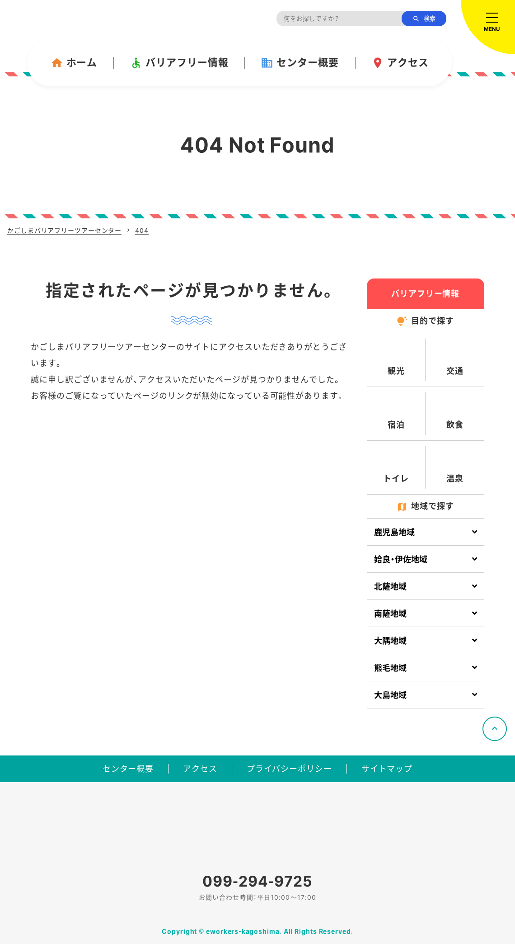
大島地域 (390, 695)
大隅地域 (390, 641)
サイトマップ (386, 769)
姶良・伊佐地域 (400, 559)
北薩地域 (390, 586)
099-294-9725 (257, 881)
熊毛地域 (390, 668)
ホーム (74, 63)
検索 (423, 19)
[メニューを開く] (488, 27)
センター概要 (299, 63)
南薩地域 (390, 613)
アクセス (400, 63)
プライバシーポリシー (289, 769)
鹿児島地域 (394, 532)
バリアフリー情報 (179, 63)
